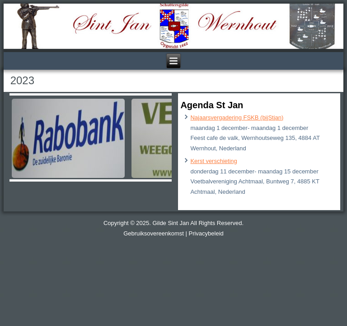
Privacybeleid (205, 233)
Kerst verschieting (213, 161)
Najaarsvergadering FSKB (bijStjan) (236, 117)
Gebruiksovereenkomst (153, 233)
